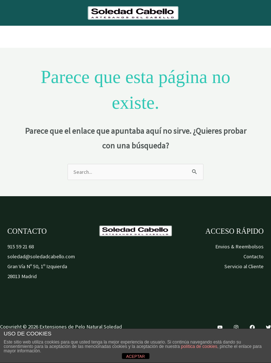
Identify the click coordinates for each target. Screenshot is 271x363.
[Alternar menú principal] (135, 36)
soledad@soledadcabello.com (41, 256)
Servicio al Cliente (244, 266)
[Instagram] (236, 327)
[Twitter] (268, 327)
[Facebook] (252, 327)
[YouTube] (220, 327)
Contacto (253, 256)
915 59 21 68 (20, 246)
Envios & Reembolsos (239, 246)
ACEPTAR (135, 356)
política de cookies (199, 346)
